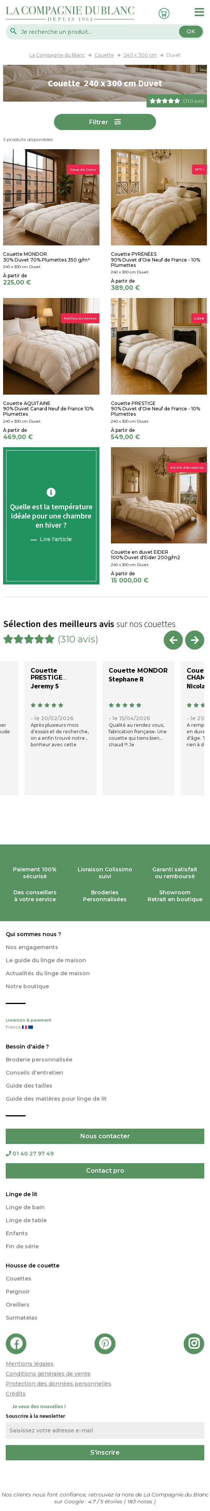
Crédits (16, 1393)
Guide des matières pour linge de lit (56, 1098)
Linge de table (26, 1220)
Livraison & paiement (105, 1024)
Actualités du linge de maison (48, 973)
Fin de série (22, 1246)
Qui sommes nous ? (33, 934)
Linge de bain (25, 1207)
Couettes (18, 1278)
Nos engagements (32, 947)
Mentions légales (30, 1363)
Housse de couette (32, 1265)
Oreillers (17, 1304)
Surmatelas (21, 1317)
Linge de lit (21, 1194)
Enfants (17, 1233)
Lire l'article (56, 539)
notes (140, 1501)
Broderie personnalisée (39, 1059)
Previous (173, 640)
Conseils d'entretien (34, 1072)
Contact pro (105, 1170)
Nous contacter (105, 1136)
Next (194, 640)
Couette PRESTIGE (46, 674)
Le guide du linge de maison (46, 960)
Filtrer (98, 122)
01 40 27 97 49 (30, 1153)
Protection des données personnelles (58, 1383)
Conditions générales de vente (48, 1373)
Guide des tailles (29, 1085)
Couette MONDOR (138, 670)
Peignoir (18, 1291)
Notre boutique (27, 986)
